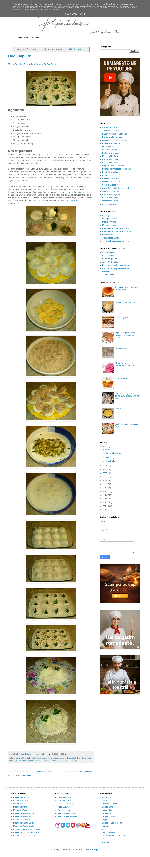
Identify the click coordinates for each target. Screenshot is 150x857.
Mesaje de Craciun (21, 800)
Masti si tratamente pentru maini (115, 228)
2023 (105, 473)
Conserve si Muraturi (111, 143)
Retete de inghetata (110, 178)
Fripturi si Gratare (109, 150)
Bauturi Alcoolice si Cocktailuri (114, 134)
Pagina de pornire (42, 771)
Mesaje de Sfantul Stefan (23, 823)
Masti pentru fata (109, 222)
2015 (105, 502)
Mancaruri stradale (110, 162)
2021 (105, 480)
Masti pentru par (109, 225)
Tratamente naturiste (111, 238)
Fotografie (106, 826)
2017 (105, 495)
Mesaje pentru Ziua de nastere (26, 832)
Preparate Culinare (74, 758)
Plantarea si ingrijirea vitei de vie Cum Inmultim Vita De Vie (127, 395)
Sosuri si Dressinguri (111, 185)
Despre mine (23, 38)
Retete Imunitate (109, 175)
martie (108, 450)
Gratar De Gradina (110, 262)
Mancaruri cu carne (110, 159)
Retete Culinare (35, 761)
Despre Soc (107, 810)
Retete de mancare (49, 761)
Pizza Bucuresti (64, 807)
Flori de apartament (110, 256)
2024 (105, 469)
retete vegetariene (110, 204)
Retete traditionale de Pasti (113, 182)
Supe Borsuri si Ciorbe (111, 191)
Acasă (10, 38)
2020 (105, 484)
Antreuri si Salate (109, 127)
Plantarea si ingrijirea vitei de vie (115, 268)
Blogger (95, 850)
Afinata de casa (108, 252)
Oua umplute (19, 56)
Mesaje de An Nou (21, 797)
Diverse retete (108, 147)
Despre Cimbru (108, 807)
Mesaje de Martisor (21, 807)
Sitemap (35, 38)
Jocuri (104, 829)
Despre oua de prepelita (112, 823)
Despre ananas (108, 816)
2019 (105, 488)
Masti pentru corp (109, 219)
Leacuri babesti (108, 832)
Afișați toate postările (74, 49)
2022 (105, 477)
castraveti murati (78, 192)
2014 (105, 506)
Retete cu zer (107, 235)
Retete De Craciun (110, 172)
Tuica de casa (108, 275)
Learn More (71, 14)
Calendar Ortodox (109, 804)
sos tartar (60, 761)
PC (103, 839)
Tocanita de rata (121, 378)
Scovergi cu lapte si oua (125, 302)
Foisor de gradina (109, 259)
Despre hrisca (107, 820)
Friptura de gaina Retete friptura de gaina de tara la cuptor (126, 335)
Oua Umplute (42, 758)
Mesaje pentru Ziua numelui (24, 835)
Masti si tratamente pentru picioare (116, 231)
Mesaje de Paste (20, 810)
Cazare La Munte (65, 800)
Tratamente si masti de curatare (115, 241)
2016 (105, 499)
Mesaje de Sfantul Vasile (23, 826)
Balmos (118, 409)
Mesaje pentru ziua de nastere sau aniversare (124, 364)
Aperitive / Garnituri (22, 758)
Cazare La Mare (64, 797)
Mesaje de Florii (20, 804)
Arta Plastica (107, 797)
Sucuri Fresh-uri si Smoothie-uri (115, 188)
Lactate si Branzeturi (110, 153)
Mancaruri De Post (110, 156)
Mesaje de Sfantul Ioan (22, 816)
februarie (109, 457)
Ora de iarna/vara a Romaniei (114, 835)
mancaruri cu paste (110, 198)
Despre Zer (106, 813)
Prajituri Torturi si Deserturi (113, 166)
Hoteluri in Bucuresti (66, 804)
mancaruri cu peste (110, 201)
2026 (105, 446)
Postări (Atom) (26, 776)
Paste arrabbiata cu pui (114, 453)
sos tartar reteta (71, 761)
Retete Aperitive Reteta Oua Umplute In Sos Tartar (32, 64)
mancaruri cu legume (111, 194)
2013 (105, 510)
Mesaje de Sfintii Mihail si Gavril (26, 829)
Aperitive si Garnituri (110, 131)
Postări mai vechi (85, 771)
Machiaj (105, 215)
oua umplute (72, 200)
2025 (105, 466)
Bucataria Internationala (112, 137)
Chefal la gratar (121, 317)
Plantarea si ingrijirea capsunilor (115, 265)
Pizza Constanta (64, 810)
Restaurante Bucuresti (67, 813)
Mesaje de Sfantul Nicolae (24, 820)
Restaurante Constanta (67, 816)
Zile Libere (106, 842)
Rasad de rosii (108, 272)
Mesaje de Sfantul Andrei (23, 813)
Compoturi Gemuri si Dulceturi (115, 140)
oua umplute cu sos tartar (57, 758)
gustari (33, 758)
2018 (105, 491)
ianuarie (108, 461)
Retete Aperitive (22, 761)
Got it (83, 14)
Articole (105, 800)
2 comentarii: (40, 754)
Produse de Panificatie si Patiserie (116, 169)
